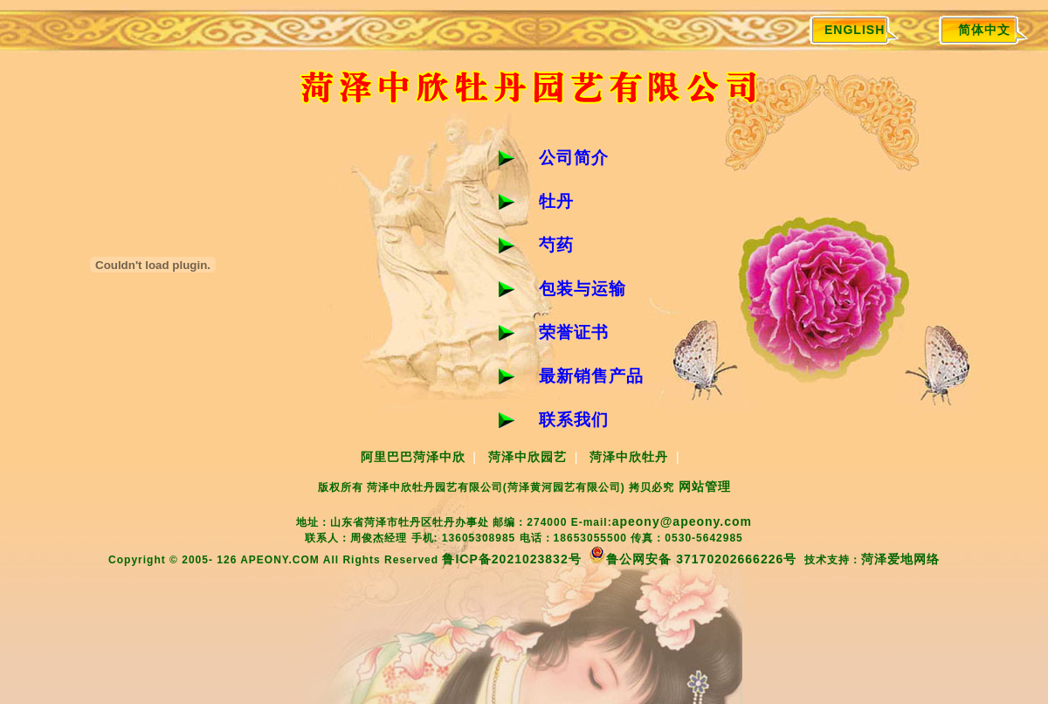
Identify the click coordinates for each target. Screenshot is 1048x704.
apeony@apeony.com (682, 521)
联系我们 (574, 420)
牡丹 (556, 201)
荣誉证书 (574, 332)
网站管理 (705, 486)
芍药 (556, 245)
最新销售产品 (591, 376)
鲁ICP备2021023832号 (511, 559)
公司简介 (574, 157)
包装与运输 (582, 289)
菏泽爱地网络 (900, 559)
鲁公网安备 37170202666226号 (692, 559)
